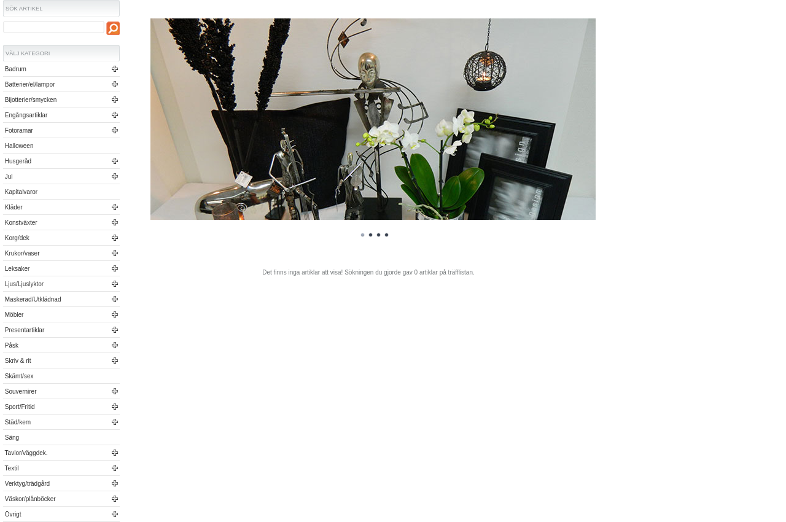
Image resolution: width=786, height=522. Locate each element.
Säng (11, 437)
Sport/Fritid (19, 406)
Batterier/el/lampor (29, 84)
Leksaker (16, 268)
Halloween (18, 145)
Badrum (14, 69)
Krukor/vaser (21, 253)
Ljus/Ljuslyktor (23, 284)
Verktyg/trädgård (26, 483)
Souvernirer (19, 391)
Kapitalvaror (20, 192)
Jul (8, 176)
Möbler (13, 314)
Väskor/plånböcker (29, 499)
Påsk (10, 345)
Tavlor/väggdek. (25, 453)
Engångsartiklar (25, 115)
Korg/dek (16, 238)
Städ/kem (17, 422)
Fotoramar (18, 130)
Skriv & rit (17, 360)
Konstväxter (20, 222)
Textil (10, 468)
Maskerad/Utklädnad (32, 299)
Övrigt (12, 514)
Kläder (13, 207)
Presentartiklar (23, 330)
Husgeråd (17, 161)
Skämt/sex (18, 376)
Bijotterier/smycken (29, 99)
